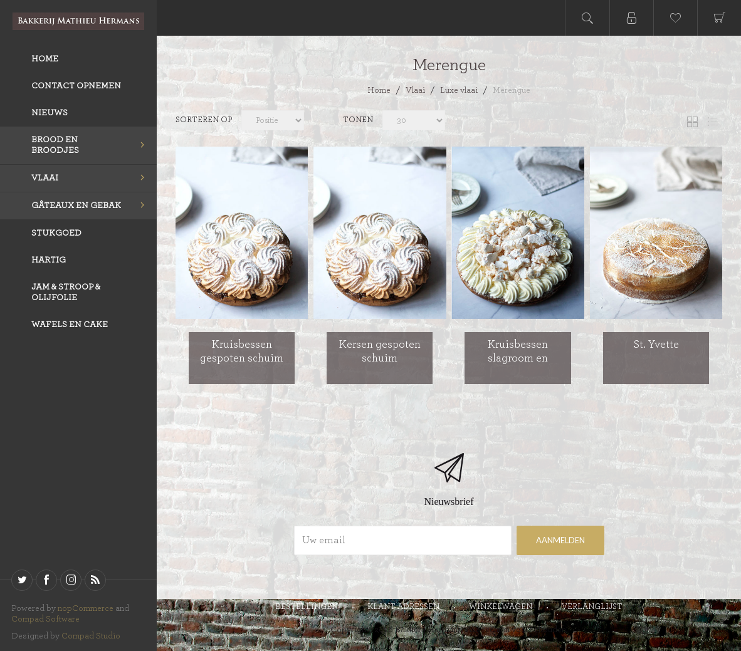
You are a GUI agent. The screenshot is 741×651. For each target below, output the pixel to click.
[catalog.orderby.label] (272, 122)
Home (379, 90)
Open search (587, 18)
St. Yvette (656, 344)
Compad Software (45, 619)
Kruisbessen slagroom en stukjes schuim (517, 358)
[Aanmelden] (403, 540)
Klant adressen (403, 607)
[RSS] (95, 580)
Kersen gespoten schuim (380, 351)
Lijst (712, 121)
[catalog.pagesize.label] (517, 122)
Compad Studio (90, 636)
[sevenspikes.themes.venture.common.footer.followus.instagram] (70, 580)
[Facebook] (46, 580)
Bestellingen (306, 607)
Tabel (692, 121)
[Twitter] (22, 580)
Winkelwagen (500, 607)
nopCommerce (85, 608)
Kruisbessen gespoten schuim (241, 351)
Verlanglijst (592, 607)
